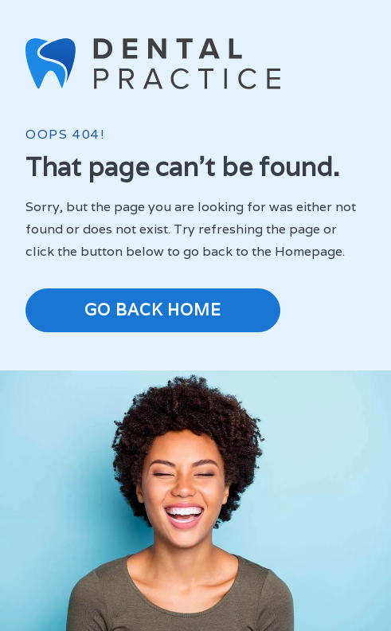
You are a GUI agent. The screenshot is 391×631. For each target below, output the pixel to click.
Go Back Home (152, 310)
